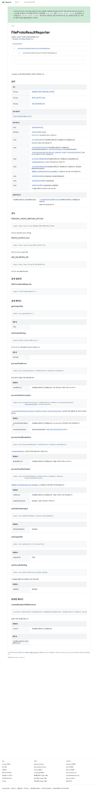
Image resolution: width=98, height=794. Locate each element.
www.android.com (71, 772)
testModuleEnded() (38, 162)
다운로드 (4, 770)
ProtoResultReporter (26, 39)
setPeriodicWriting (38, 185)
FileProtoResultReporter (21, 116)
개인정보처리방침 (35, 788)
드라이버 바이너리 (7, 778)
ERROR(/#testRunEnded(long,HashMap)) (45, 171)
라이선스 (26, 788)
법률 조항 (19, 788)
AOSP (12, 26)
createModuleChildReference (49, 199)
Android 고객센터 (70, 764)
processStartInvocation (40, 147)
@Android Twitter (39, 764)
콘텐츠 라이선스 (33, 652)
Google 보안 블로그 (39, 772)
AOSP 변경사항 (24, 18)
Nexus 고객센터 (70, 770)
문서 (16, 2)
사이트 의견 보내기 (46, 788)
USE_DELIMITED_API (38, 104)
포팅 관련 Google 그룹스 (40, 781)
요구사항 (4, 767)
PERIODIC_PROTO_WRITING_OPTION (43, 92)
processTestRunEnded (39, 166)
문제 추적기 (69, 781)
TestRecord (16, 74)
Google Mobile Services (72, 775)
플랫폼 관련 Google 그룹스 (41, 775)
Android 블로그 (38, 770)
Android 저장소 (6, 764)
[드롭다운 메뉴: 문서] (20, 2)
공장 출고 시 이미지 (7, 775)
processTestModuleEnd (39, 159)
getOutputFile (37, 127)
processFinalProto (38, 140)
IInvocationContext (55, 149)
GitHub (4, 781)
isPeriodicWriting (38, 132)
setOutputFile (37, 181)
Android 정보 (5, 788)
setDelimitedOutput (38, 176)
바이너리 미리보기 (7, 772)
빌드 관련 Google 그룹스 (40, 778)
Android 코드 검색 (29, 2)
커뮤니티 (13, 788)
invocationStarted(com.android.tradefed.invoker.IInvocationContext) (56, 152)
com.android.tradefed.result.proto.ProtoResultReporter (34, 48)
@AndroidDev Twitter (40, 767)
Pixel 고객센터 (69, 767)
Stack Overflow (70, 778)
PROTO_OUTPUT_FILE (38, 98)
